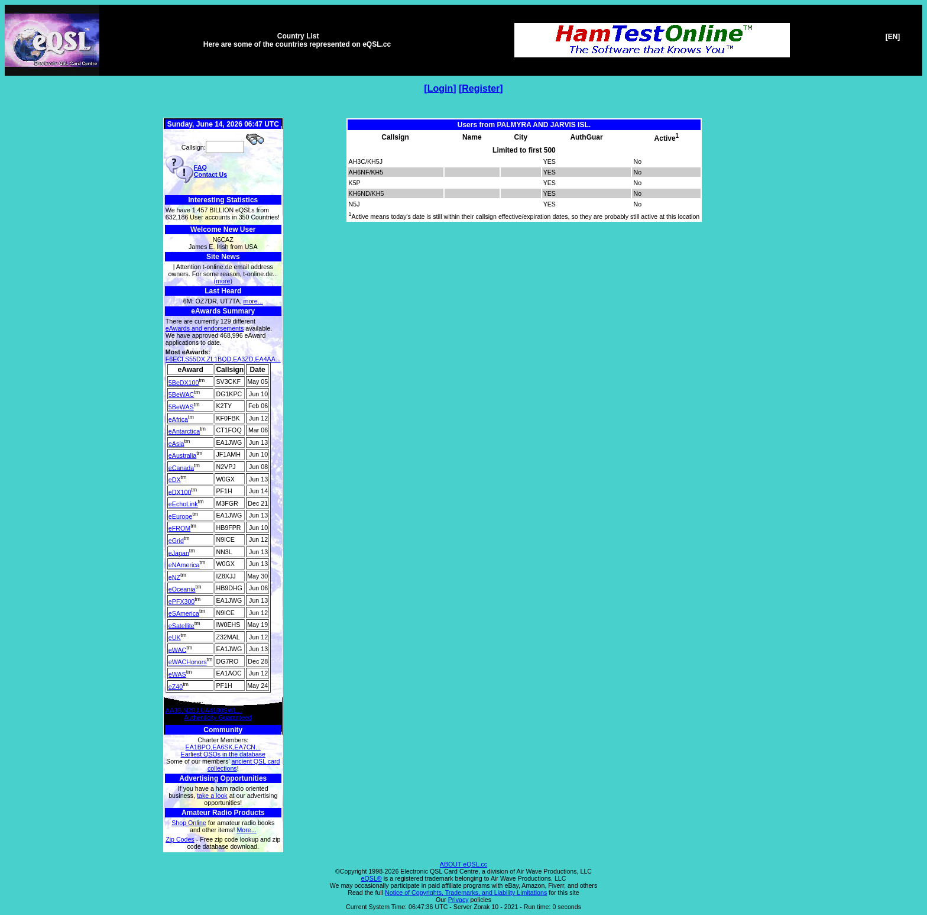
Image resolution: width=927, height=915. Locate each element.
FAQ (200, 167)
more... (253, 301)
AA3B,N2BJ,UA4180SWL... (204, 710)
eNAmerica (184, 564)
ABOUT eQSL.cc (463, 864)
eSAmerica (183, 613)
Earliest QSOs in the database (223, 754)
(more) (223, 280)
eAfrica (178, 418)
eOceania (182, 589)
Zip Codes (180, 839)
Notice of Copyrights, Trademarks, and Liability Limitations (466, 892)
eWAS (177, 674)
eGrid (176, 540)
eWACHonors (187, 661)
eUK (174, 637)
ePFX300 (181, 600)
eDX (174, 479)
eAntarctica (184, 431)
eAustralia (182, 455)
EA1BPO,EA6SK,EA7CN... (223, 747)
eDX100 (180, 491)
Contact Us (210, 174)
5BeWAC (181, 394)
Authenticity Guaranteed (217, 717)
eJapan (178, 552)
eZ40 (175, 686)
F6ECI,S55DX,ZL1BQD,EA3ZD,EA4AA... (223, 359)
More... (246, 829)
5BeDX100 (183, 382)
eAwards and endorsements (205, 328)
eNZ (174, 576)
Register (481, 88)
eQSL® (371, 878)
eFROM (179, 528)
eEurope (180, 515)
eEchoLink (183, 503)
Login (440, 88)
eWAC (177, 649)
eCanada (181, 467)
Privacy (458, 899)
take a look (212, 795)
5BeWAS (181, 406)
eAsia (176, 443)
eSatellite (181, 625)
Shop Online (188, 822)
